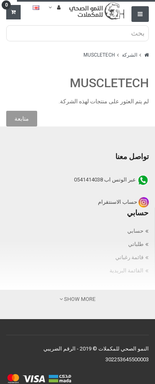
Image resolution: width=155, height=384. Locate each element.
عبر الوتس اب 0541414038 (111, 179)
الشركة (129, 55)
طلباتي (135, 244)
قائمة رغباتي (129, 257)
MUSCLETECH (99, 55)
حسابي (135, 231)
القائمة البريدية (126, 270)
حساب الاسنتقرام (123, 202)
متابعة (21, 118)
